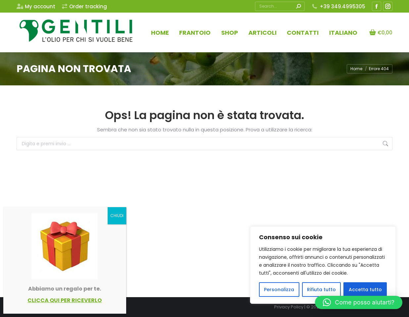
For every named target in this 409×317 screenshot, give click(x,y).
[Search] (280, 6)
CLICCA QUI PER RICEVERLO (64, 300)
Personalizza (279, 289)
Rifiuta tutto (321, 289)
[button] (358, 302)
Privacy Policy (288, 307)
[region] (323, 265)
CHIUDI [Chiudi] (117, 215)
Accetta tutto (365, 289)
